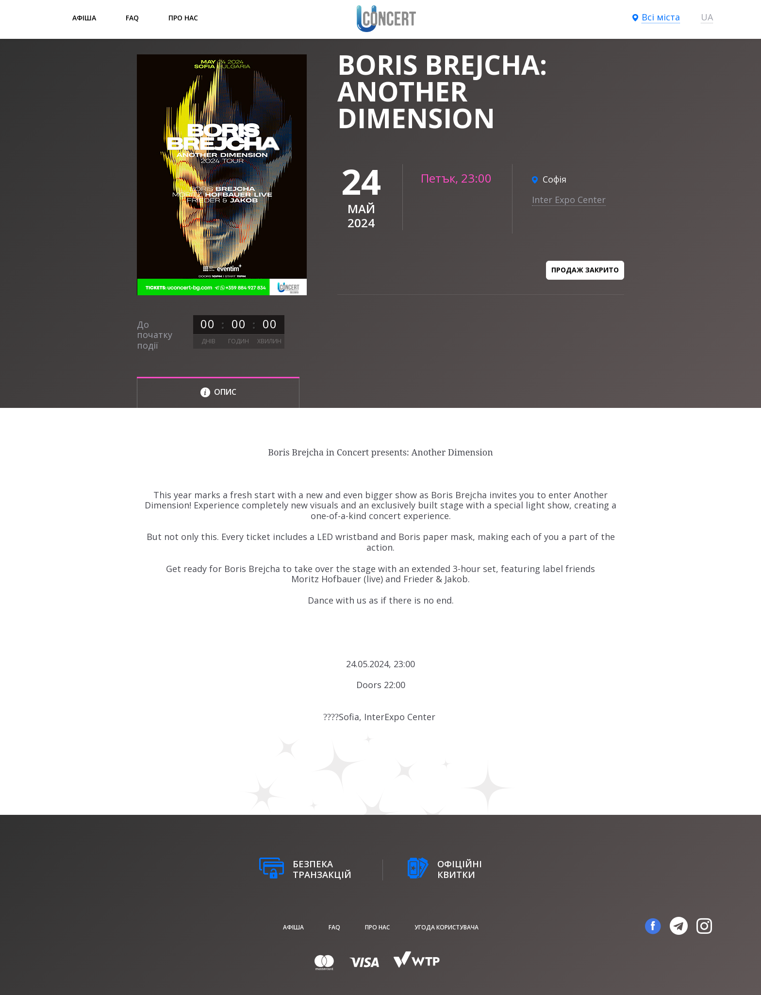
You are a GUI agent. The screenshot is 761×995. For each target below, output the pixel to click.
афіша (84, 17)
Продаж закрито (585, 269)
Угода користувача (446, 927)
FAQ (132, 17)
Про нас (183, 17)
